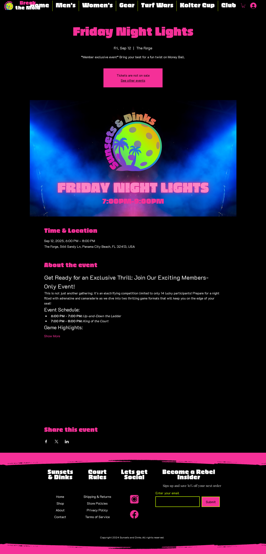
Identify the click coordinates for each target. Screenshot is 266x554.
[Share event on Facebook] (46, 441)
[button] (243, 5)
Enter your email (167, 493)
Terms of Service (97, 517)
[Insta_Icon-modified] (134, 499)
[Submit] (211, 502)
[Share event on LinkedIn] (67, 441)
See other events (133, 80)
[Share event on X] (56, 441)
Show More (52, 336)
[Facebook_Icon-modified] (134, 514)
